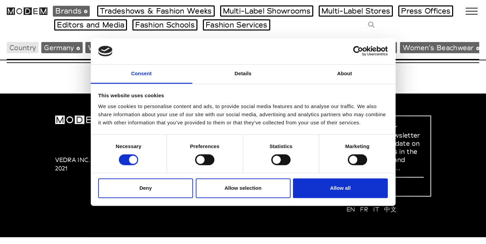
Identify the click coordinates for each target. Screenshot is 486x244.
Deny (146, 188)
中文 (390, 209)
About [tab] (344, 73)
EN (350, 209)
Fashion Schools (165, 24)
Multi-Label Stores (355, 10)
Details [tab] (243, 73)
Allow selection (243, 188)
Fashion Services (237, 24)
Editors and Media (90, 24)
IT (376, 209)
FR (364, 209)
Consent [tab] (141, 73)
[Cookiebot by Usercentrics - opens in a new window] (358, 51)
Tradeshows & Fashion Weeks (156, 10)
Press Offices (425, 10)
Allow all (340, 188)
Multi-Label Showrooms (267, 10)
